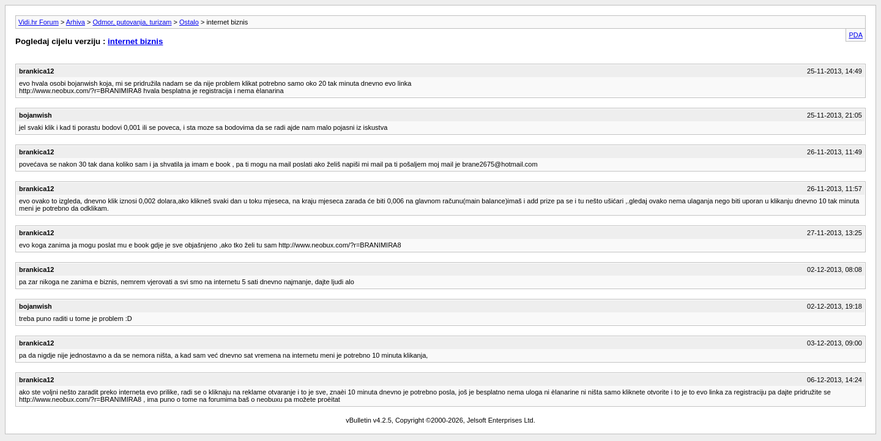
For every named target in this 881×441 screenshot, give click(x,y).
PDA (856, 35)
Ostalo (189, 22)
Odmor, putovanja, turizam (132, 22)
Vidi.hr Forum (38, 22)
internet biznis (135, 41)
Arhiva (75, 22)
